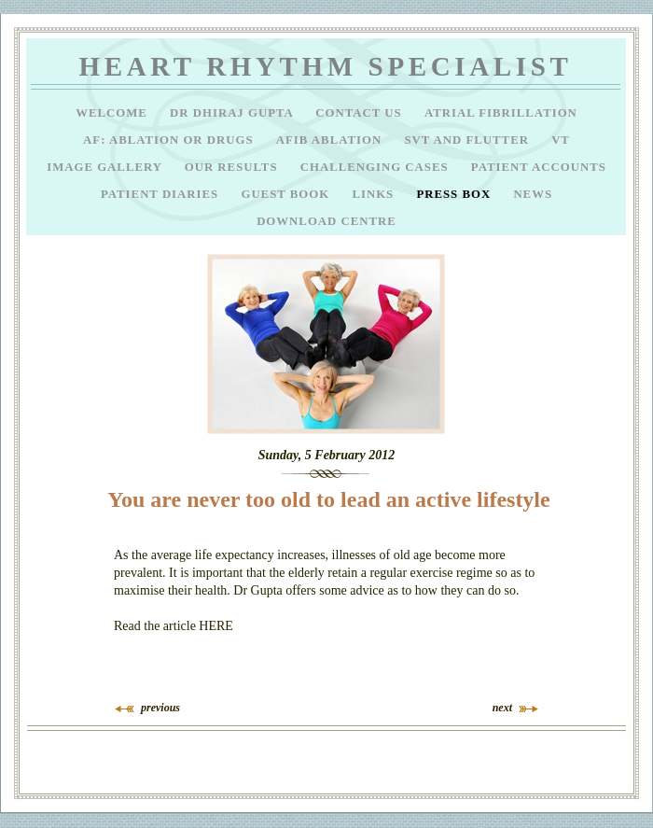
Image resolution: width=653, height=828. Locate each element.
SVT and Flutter (468, 140)
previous (160, 707)
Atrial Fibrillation (500, 112)
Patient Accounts (538, 167)
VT (560, 140)
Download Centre (326, 221)
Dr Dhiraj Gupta (233, 112)
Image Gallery (106, 167)
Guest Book (287, 194)
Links (374, 194)
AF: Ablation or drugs (170, 140)
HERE (216, 626)
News (532, 194)
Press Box (455, 194)
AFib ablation (331, 140)
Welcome (113, 112)
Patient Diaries (162, 194)
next (502, 707)
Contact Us (360, 112)
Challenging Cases (376, 167)
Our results (233, 167)
